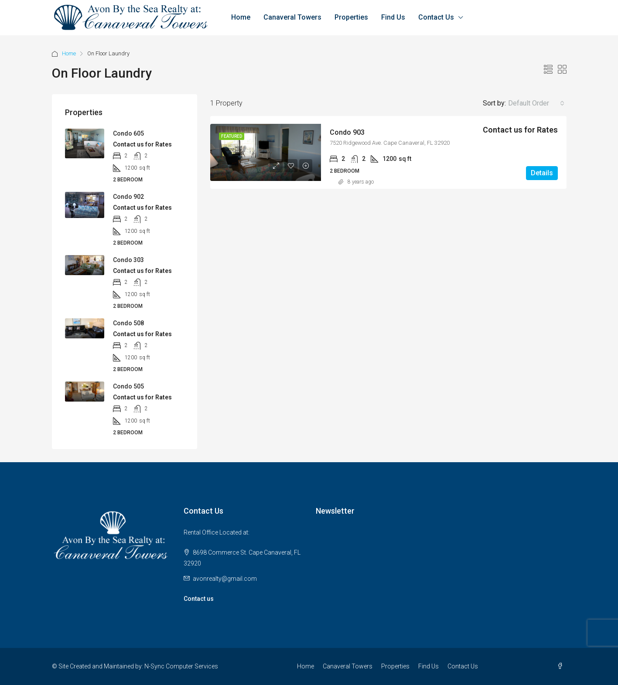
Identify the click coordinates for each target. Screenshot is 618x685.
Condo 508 (128, 323)
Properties (351, 17)
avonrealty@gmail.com (225, 578)
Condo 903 (347, 132)
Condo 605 (128, 133)
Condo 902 (128, 196)
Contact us (199, 598)
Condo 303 (128, 259)
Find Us (393, 17)
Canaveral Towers (292, 17)
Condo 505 (128, 386)
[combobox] (536, 103)
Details (542, 173)
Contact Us (436, 17)
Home (240, 17)
